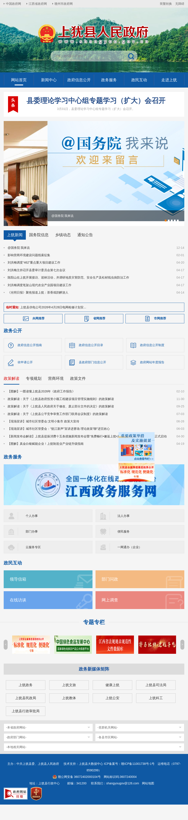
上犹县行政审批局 (26, 725)
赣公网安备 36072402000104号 (79, 790)
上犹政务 (26, 699)
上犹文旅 (69, 699)
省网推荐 (99, 332)
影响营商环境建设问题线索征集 (29, 269)
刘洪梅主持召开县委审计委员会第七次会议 (36, 284)
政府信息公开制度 (152, 359)
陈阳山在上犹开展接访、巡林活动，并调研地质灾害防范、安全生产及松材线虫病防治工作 (68, 291)
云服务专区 (33, 561)
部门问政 (110, 593)
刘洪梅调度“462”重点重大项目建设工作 (34, 276)
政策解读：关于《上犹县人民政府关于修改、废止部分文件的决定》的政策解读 (61, 420)
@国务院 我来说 (19, 261)
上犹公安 (112, 712)
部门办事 (32, 545)
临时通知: (12, 321)
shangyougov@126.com (122, 797)
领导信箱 (18, 593)
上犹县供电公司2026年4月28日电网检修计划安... (53, 321)
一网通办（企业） (129, 561)
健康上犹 (112, 699)
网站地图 (148, 797)
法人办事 (123, 529)
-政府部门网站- (16, 751)
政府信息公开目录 (91, 359)
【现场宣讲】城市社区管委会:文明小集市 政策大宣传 (43, 435)
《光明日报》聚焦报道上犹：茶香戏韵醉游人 (38, 306)
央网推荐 (38, 332)
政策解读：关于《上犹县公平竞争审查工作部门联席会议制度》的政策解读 (58, 428)
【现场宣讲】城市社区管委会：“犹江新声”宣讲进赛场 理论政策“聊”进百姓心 (59, 442)
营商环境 (56, 392)
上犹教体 (69, 712)
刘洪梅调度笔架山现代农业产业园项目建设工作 (39, 299)
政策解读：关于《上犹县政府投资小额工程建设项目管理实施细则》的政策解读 (61, 413)
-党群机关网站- (107, 741)
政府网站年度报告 (152, 376)
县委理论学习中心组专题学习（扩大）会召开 (95, 101)
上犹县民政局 (25, 712)
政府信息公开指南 (30, 359)
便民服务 (123, 545)
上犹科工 (156, 712)
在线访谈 (18, 614)
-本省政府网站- (16, 741)
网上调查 (110, 614)
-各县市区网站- (107, 751)
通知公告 (85, 249)
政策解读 (11, 392)
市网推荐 (160, 332)
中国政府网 (13, 3)
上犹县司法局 (155, 699)
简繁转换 (166, 3)
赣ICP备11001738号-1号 (138, 777)
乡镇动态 (63, 249)
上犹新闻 (15, 249)
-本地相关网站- (16, 761)
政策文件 (78, 392)
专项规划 (33, 392)
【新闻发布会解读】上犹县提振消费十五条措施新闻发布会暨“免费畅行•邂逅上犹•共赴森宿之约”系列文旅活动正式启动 (87, 450)
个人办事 (32, 529)
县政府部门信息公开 (92, 376)
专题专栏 (94, 636)
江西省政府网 (38, 3)
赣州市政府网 (63, 3)
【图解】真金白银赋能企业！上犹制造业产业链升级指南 (46, 457)
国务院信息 (39, 249)
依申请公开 (25, 376)
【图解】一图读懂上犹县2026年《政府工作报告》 (41, 405)
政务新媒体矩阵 (94, 683)
